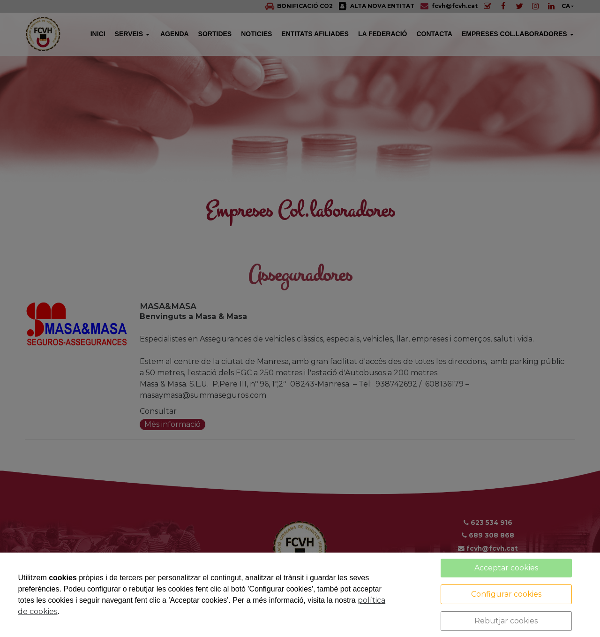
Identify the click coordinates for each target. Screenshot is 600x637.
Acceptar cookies (506, 567)
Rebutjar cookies (506, 620)
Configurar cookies (506, 594)
